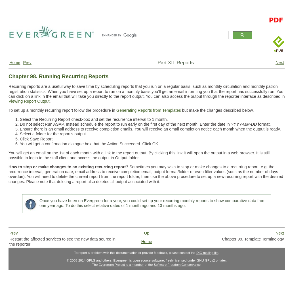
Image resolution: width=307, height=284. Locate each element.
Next (280, 62)
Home (14, 62)
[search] (163, 35)
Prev (27, 62)
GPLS (91, 260)
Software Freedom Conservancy (177, 264)
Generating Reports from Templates (148, 110)
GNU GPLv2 (206, 260)
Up (146, 233)
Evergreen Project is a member (121, 264)
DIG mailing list (207, 252)
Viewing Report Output (29, 101)
